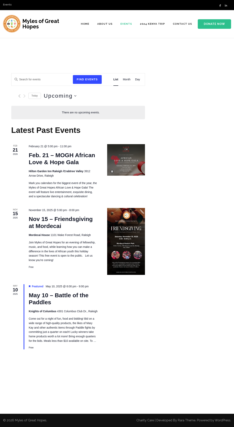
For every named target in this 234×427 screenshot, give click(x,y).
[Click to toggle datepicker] (60, 96)
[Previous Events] (19, 96)
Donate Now (214, 23)
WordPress (222, 420)
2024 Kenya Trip (152, 23)
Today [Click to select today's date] (35, 95)
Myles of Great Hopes (40, 24)
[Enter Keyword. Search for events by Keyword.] (42, 79)
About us (104, 23)
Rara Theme (186, 420)
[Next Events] (24, 96)
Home (85, 23)
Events (7, 4)
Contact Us (182, 23)
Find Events (87, 79)
